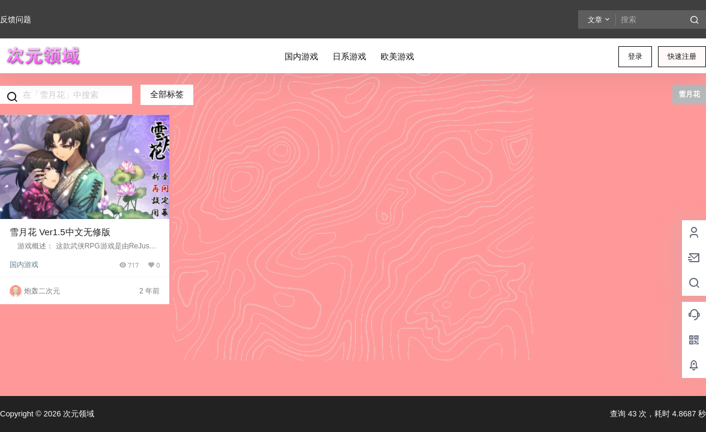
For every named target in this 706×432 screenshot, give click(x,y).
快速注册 (682, 56)
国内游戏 (24, 264)
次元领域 (77, 413)
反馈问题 (15, 19)
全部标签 (167, 94)
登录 (635, 56)
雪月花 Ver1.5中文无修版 (60, 232)
